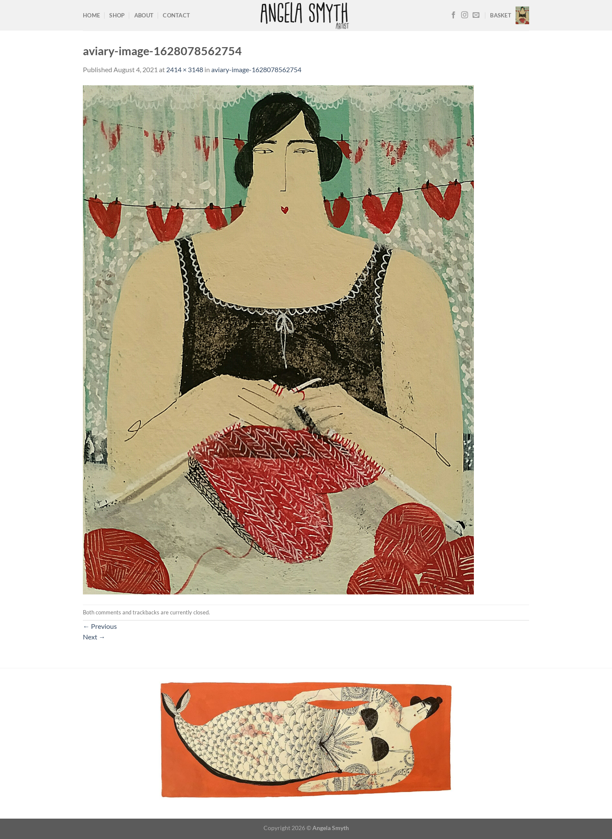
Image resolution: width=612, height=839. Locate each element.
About (143, 15)
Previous (100, 626)
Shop (117, 15)
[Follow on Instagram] (464, 15)
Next (94, 637)
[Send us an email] (476, 15)
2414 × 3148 (184, 69)
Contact (176, 15)
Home (91, 15)
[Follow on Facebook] (453, 15)
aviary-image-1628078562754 (256, 69)
